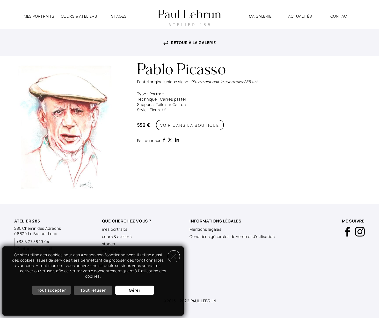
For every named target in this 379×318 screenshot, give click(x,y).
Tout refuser (93, 290)
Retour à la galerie (189, 42)
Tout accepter (51, 290)
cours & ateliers (79, 16)
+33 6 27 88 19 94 (32, 241)
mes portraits (39, 16)
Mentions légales (205, 229)
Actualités (300, 16)
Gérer (134, 290)
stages (119, 16)
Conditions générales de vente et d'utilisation (232, 236)
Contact (340, 16)
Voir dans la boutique (189, 125)
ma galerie (260, 16)
